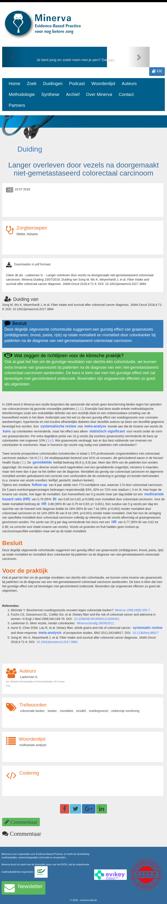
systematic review (147, 627)
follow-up (39, 485)
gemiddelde (42, 462)
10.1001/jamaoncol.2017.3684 (57, 642)
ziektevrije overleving (125, 711)
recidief (81, 711)
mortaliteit (66, 711)
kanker (52, 711)
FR (157, 71)
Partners (17, 105)
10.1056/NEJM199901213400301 (96, 619)
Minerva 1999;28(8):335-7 (132, 610)
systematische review (58, 426)
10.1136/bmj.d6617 (145, 632)
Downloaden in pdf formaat (32, 264)
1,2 (79, 408)
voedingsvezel (98, 711)
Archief (72, 94)
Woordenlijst (103, 83)
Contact (126, 94)
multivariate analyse (32, 745)
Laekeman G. (29, 677)
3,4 (49, 440)
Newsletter (23, 888)
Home (14, 83)
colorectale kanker (32, 711)
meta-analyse (95, 426)
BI (54, 499)
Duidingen (53, 83)
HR (43, 504)
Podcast (77, 83)
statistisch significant (107, 431)
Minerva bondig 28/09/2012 (95, 623)
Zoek (31, 83)
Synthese (50, 94)
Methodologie (22, 94)
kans (7, 431)
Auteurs (129, 83)
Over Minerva (99, 94)
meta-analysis (50, 632)
